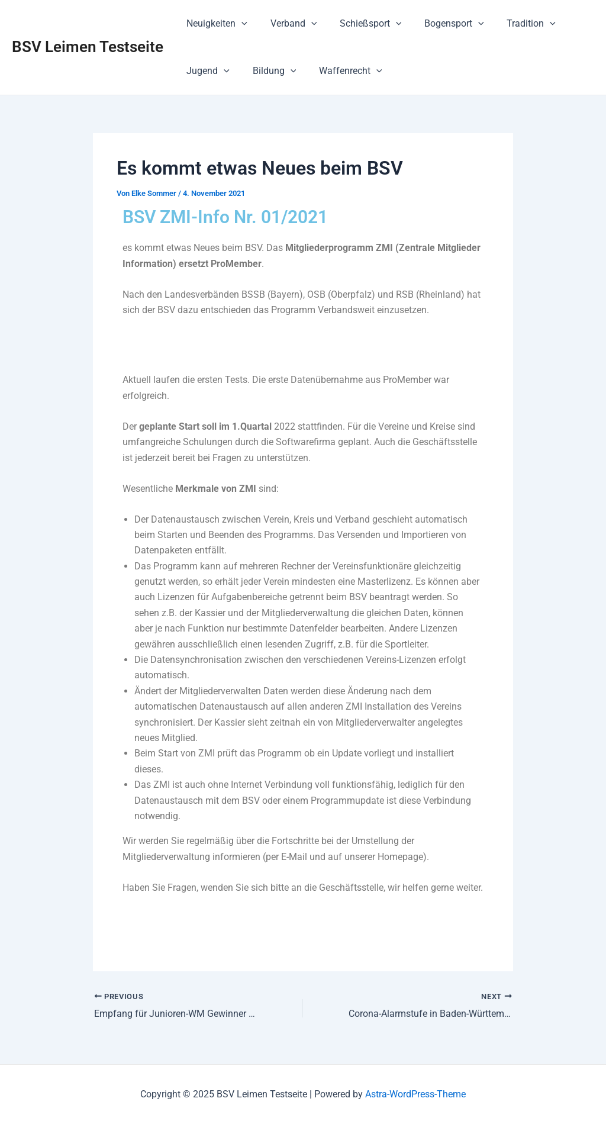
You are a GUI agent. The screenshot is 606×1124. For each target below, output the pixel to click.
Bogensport (440, 23)
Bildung (269, 71)
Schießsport (361, 23)
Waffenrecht (340, 71)
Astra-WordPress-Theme (415, 1094)
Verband (288, 23)
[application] (240, 23)
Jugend (206, 71)
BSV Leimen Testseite (87, 47)
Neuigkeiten (215, 23)
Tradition (513, 23)
